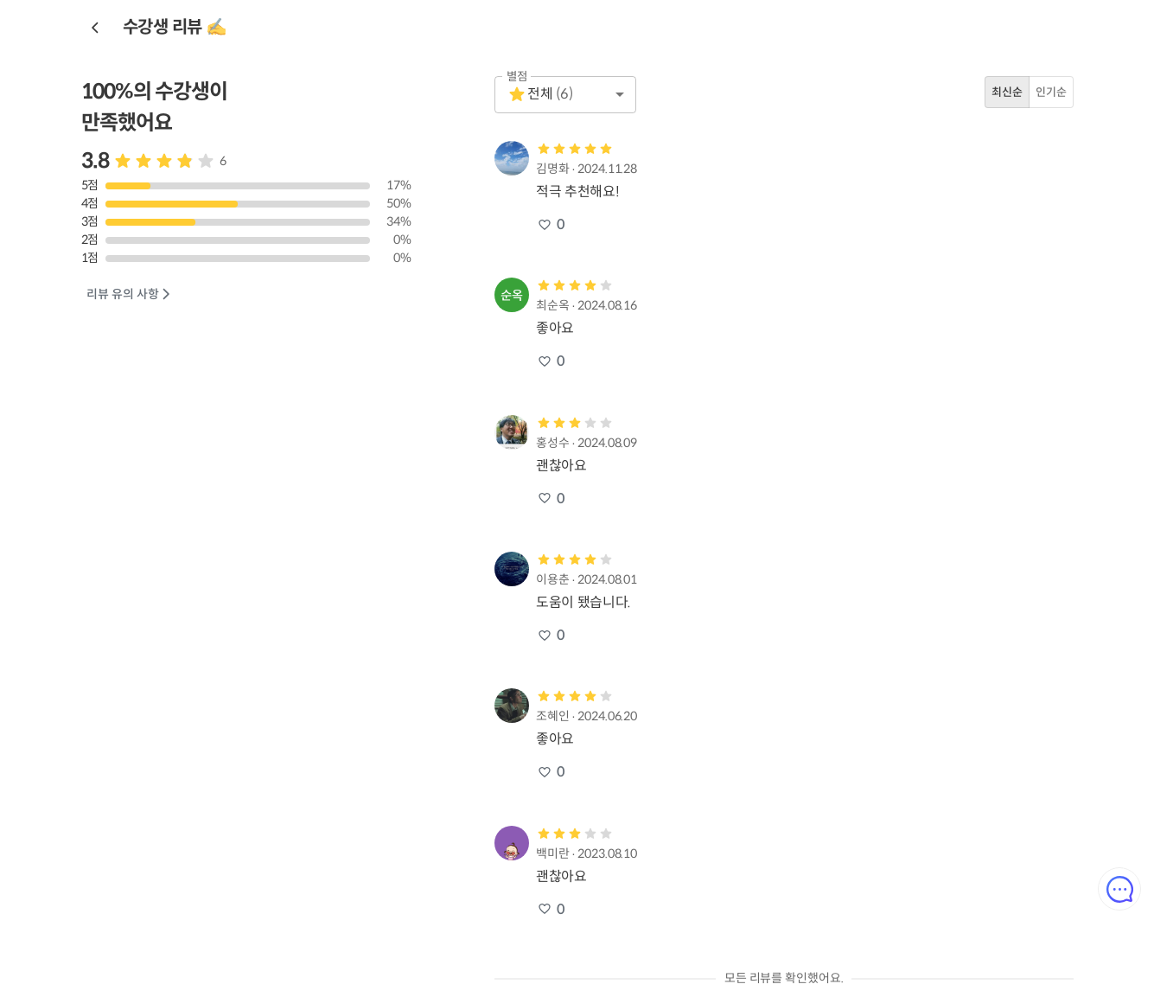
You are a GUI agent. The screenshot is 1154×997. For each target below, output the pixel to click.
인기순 (1051, 92)
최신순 (1007, 92)
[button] (565, 94)
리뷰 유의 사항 (129, 294)
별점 (517, 76)
